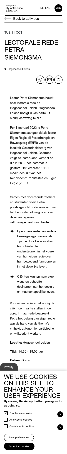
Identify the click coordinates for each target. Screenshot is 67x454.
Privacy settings (9, 368)
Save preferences (19, 438)
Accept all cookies (19, 447)
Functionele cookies (20, 413)
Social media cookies (21, 426)
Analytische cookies (20, 420)
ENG (48, 8)
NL (42, 8)
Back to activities (21, 19)
